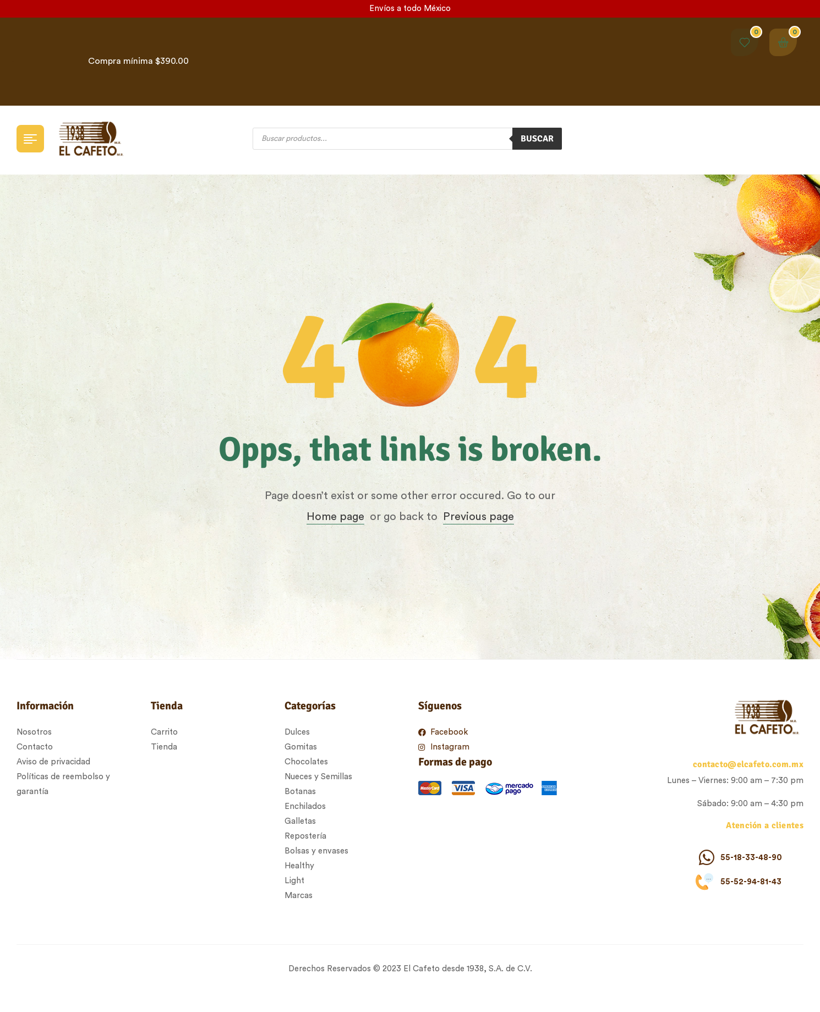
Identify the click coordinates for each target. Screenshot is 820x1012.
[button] (807, 62)
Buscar (537, 138)
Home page (335, 516)
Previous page (478, 516)
